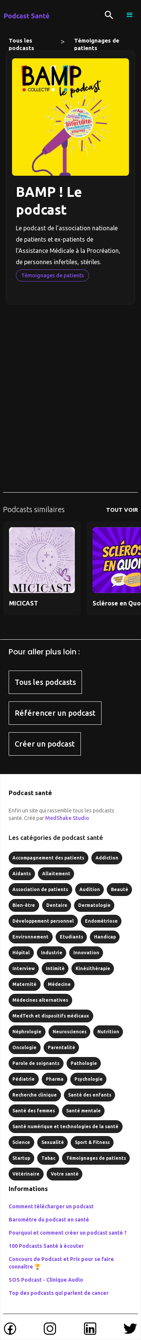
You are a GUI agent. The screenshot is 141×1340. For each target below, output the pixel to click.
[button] (129, 15)
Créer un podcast (45, 743)
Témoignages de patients (96, 42)
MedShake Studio (67, 818)
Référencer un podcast (55, 713)
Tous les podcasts (21, 42)
